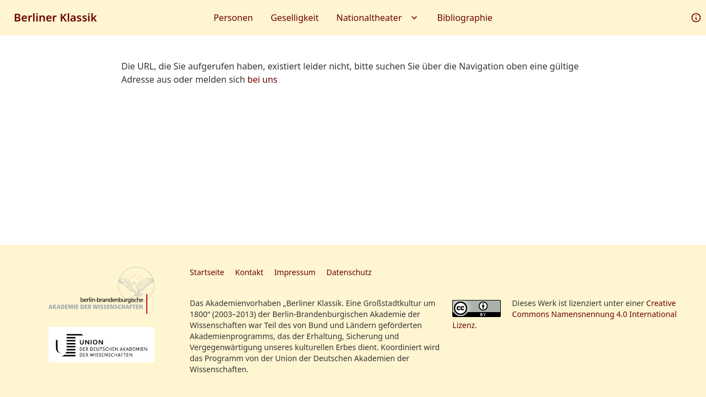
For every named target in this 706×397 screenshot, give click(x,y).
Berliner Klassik (55, 17)
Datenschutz (349, 272)
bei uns (262, 79)
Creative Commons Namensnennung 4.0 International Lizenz (564, 314)
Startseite (207, 272)
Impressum (294, 272)
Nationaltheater (378, 18)
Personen (233, 18)
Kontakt (249, 272)
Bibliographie (465, 18)
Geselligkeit (295, 18)
